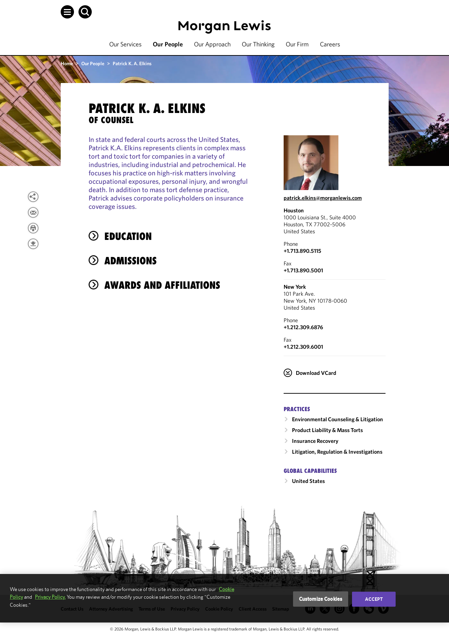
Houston (294, 210)
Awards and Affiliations (162, 285)
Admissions (130, 260)
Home (67, 63)
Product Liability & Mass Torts (327, 429)
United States (308, 480)
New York (295, 286)
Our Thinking (258, 44)
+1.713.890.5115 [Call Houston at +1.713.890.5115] (302, 250)
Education (128, 236)
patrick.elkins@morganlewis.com (323, 197)
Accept (374, 599)
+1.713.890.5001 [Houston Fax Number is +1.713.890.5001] (303, 270)
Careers (330, 44)
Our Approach (212, 44)
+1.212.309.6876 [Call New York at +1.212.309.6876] (303, 327)
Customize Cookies (321, 599)
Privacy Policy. (50, 597)
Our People (168, 44)
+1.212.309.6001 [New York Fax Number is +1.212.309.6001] (303, 346)
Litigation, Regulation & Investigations (337, 451)
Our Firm (297, 44)
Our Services (125, 44)
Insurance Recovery (315, 440)
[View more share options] (33, 196)
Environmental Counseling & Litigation (337, 419)
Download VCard (316, 372)
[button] (67, 11)
